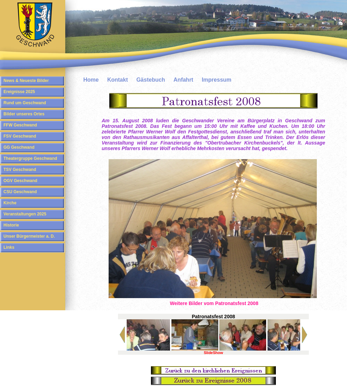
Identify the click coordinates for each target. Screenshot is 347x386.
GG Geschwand (18, 147)
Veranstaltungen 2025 (24, 214)
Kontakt (117, 80)
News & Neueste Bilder (26, 80)
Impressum (216, 80)
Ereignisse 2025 (19, 91)
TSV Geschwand (19, 169)
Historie (11, 225)
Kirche (9, 202)
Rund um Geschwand (24, 102)
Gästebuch (150, 80)
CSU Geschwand (20, 191)
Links (8, 247)
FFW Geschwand (20, 125)
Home (91, 80)
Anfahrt (183, 80)
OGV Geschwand (20, 180)
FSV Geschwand (19, 136)
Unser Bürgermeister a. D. (29, 236)
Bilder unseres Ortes (23, 114)
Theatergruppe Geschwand (30, 158)
